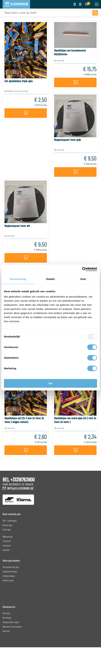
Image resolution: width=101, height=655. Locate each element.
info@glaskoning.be (20, 488)
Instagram (7, 545)
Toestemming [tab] (17, 278)
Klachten (6, 631)
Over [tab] (83, 278)
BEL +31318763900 (19, 479)
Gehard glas (7, 525)
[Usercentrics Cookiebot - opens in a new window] (82, 269)
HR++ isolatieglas (10, 520)
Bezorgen (6, 613)
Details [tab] (50, 278)
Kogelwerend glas (10, 571)
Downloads (7, 617)
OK (51, 383)
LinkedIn (6, 549)
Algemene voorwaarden (12, 626)
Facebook (7, 541)
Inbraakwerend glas (11, 567)
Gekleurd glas (8, 580)
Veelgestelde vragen (11, 622)
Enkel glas (7, 529)
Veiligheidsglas (9, 575)
